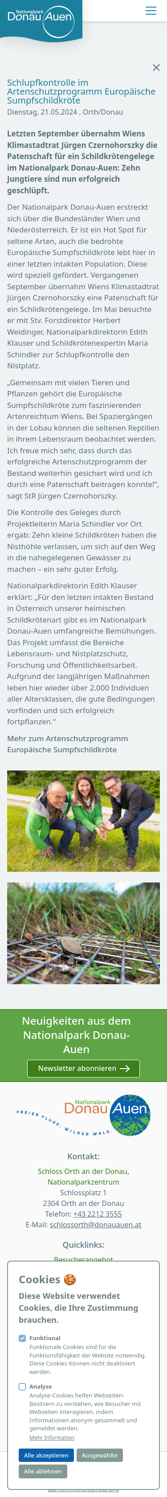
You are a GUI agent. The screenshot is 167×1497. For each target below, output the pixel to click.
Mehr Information (51, 1437)
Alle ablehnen (43, 1471)
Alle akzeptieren (46, 1455)
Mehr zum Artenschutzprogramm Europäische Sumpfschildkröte (67, 744)
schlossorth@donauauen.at (96, 1225)
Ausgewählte (100, 1455)
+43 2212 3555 (97, 1214)
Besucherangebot (83, 1260)
